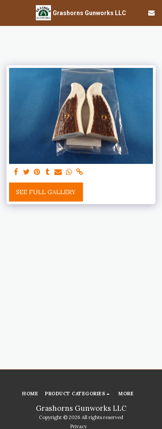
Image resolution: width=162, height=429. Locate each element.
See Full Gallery (46, 192)
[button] (9, 12)
